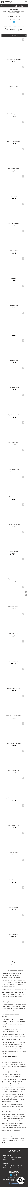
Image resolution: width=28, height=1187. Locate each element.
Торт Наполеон (13, 333)
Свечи (18, 1167)
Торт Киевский (13, 551)
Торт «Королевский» (13, 141)
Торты (4, 1167)
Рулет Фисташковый (13, 633)
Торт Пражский (13, 880)
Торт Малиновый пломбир (14, 715)
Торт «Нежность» (13, 770)
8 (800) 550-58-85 (14, 17)
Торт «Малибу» (13, 196)
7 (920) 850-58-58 (14, 19)
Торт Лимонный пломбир (13, 688)
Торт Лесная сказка (13, 524)
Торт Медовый (13, 305)
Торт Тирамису (13, 852)
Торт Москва (13, 497)
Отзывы (13, 1159)
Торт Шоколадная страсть (13, 798)
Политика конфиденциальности (14, 1177)
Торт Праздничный (13, 825)
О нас (4, 1157)
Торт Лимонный (13, 934)
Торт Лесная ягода (13, 442)
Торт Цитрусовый (13, 415)
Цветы (4, 1165)
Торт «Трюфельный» (13, 114)
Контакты (5, 1159)
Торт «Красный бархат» (13, 59)
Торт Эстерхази (13, 469)
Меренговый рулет (13, 579)
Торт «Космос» (13, 86)
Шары (10, 1167)
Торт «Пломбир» (13, 661)
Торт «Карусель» (13, 223)
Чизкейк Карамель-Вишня (13, 743)
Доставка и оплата (16, 1157)
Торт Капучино (13, 360)
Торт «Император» (13, 168)
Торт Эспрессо (13, 962)
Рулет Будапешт (13, 606)
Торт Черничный (14, 907)
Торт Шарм (13, 278)
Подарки (11, 1165)
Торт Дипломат (13, 250)
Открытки (19, 1165)
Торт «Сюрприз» (13, 387)
